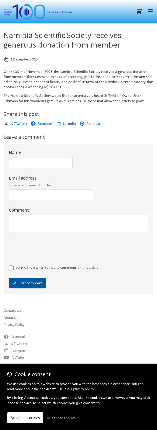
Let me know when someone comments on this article (56, 267)
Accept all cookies (25, 417)
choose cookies (64, 418)
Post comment (27, 283)
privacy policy (83, 389)
